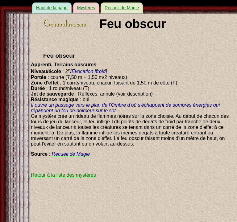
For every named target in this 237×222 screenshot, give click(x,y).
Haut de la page (52, 7)
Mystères (86, 7)
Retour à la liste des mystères (63, 175)
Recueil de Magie (122, 7)
